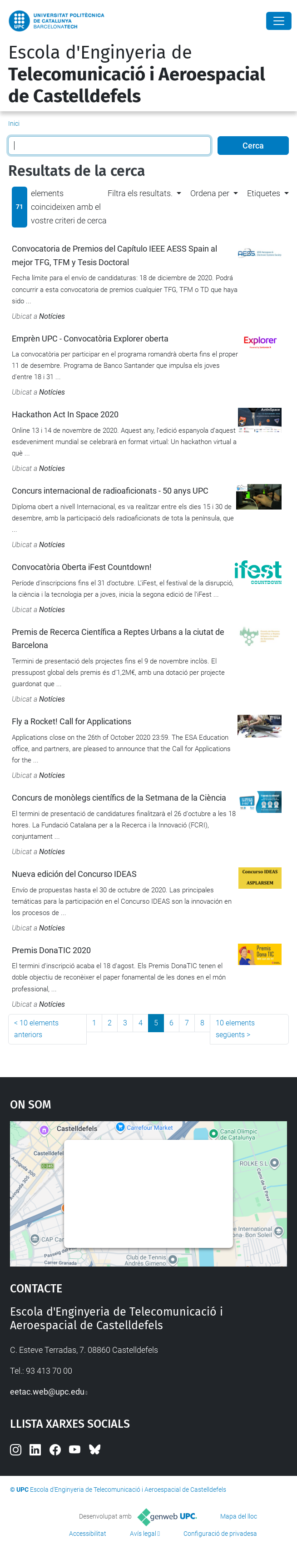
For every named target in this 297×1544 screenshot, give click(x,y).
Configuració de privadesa (220, 1533)
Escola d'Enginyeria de (136, 74)
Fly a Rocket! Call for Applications (71, 721)
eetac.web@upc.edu (47, 1391)
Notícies (52, 316)
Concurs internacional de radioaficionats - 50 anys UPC (110, 490)
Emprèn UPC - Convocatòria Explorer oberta (90, 338)
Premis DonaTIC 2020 (51, 950)
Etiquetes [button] (263, 193)
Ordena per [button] (209, 193)
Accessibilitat (87, 1533)
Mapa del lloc (238, 1516)
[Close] (279, 21)
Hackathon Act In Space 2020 (65, 414)
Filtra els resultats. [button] (140, 193)
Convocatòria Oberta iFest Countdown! (82, 567)
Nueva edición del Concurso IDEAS (74, 874)
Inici (14, 123)
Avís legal (143, 1533)
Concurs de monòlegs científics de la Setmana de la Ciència (119, 797)
